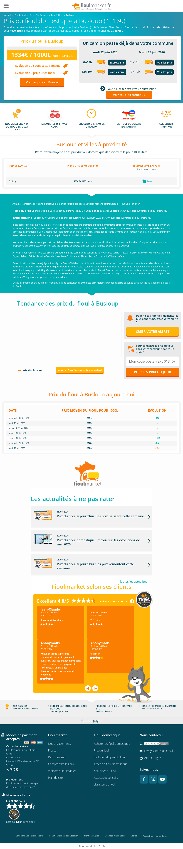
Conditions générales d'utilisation (63, 835)
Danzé (115, 252)
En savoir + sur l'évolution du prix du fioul (80, 369)
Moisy (144, 252)
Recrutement (56, 757)
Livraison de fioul (104, 784)
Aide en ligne (152, 758)
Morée (152, 252)
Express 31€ (117, 62)
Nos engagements (59, 744)
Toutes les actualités (133, 581)
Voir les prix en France (42, 82)
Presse (52, 750)
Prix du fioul (101, 750)
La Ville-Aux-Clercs (115, 256)
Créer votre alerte (152, 331)
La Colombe (99, 256)
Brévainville (105, 252)
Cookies (133, 835)
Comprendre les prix (61, 764)
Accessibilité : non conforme (155, 836)
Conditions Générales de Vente (29, 835)
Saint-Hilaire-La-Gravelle (41, 256)
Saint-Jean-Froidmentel (67, 256)
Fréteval (124, 252)
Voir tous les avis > (132, 699)
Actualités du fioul (105, 771)
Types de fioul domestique (110, 764)
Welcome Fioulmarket (62, 771)
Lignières (135, 252)
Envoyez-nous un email (158, 751)
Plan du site (55, 778)
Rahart (24, 256)
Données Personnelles (115, 835)
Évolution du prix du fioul (109, 757)
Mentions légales (91, 835)
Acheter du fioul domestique (112, 744)
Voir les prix (117, 72)
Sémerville (86, 256)
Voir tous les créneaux (129, 95)
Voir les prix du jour (152, 372)
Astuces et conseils (106, 778)
